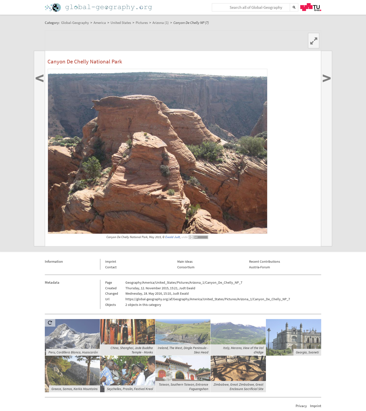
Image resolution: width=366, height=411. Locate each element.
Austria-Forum (259, 267)
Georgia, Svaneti (307, 352)
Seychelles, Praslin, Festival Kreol (130, 389)
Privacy (301, 405)
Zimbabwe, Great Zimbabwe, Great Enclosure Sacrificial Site (238, 386)
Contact (111, 267)
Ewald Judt (172, 237)
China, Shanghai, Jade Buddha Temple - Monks (132, 350)
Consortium (186, 267)
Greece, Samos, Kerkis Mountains (74, 389)
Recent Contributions (264, 261)
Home (99, 7)
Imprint (110, 261)
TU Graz (310, 7)
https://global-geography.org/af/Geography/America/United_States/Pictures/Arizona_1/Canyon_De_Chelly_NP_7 (207, 299)
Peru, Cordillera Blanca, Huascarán (73, 352)
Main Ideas (185, 261)
